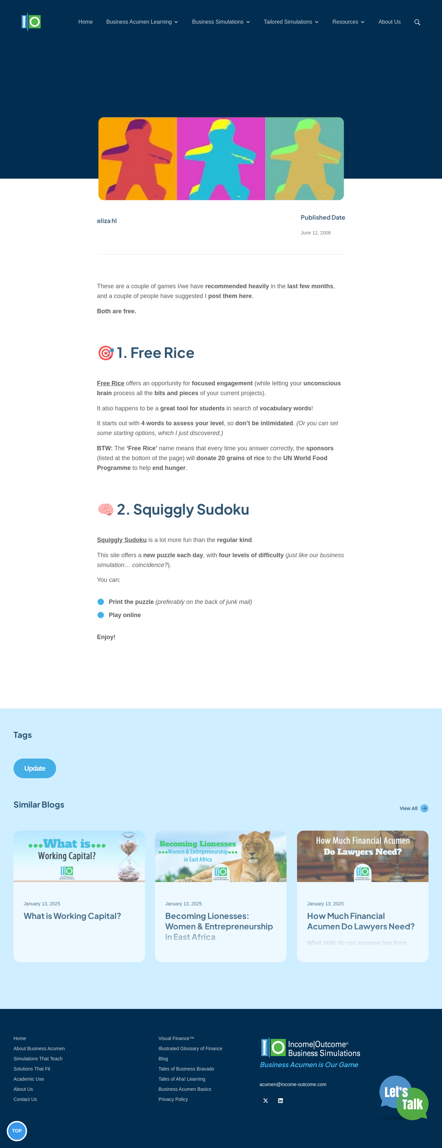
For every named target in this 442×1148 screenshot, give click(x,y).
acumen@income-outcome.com (293, 1084)
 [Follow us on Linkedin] (280, 1100)
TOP (17, 1130)
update (34, 768)
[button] (142, 22)
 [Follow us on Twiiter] (265, 1100)
